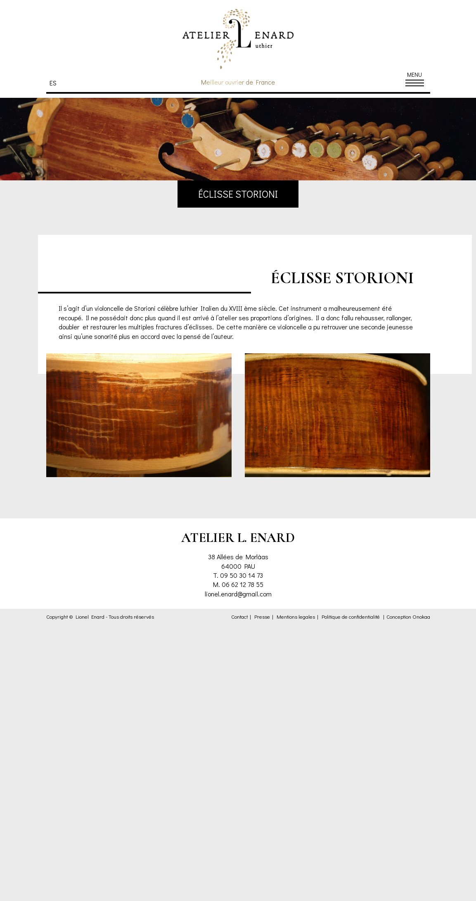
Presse (262, 616)
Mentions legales (296, 616)
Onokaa (421, 616)
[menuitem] (55, 82)
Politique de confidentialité (351, 616)
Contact (239, 616)
